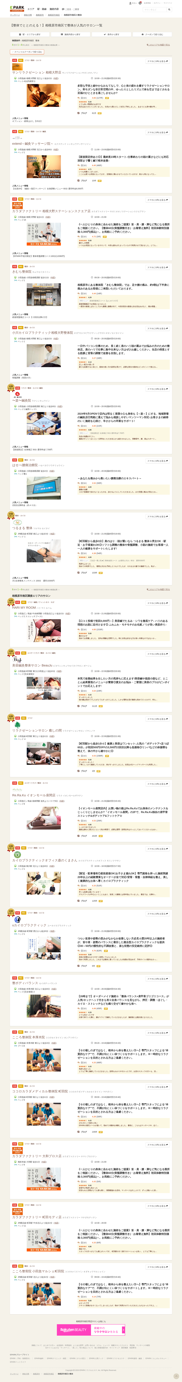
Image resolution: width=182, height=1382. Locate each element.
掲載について (37, 1345)
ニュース (106, 1345)
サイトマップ (114, 1348)
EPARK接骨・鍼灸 (135, 1358)
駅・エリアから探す (30, 34)
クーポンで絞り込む (152, 34)
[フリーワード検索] (155, 9)
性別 (134, 3)
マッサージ (15, 15)
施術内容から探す (70, 34)
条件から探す (111, 34)
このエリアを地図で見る (158, 45)
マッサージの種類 (143, 1345)
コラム (99, 1345)
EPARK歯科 (39, 1358)
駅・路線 (41, 9)
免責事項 (132, 1348)
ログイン (157, 3)
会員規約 (60, 1345)
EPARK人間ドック (96, 1358)
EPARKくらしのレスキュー (156, 1358)
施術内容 (54, 9)
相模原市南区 (54, 15)
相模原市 (40, 15)
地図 (56, 78)
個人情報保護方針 (101, 1348)
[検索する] (169, 9)
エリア (30, 9)
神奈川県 (28, 15)
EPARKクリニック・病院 (56, 1358)
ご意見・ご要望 (70, 9)
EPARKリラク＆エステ (17, 9)
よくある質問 (78, 1345)
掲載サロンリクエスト (119, 1345)
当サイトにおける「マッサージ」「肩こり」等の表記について (69, 1348)
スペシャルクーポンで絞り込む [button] (27, 52)
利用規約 (68, 1345)
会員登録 (147, 3)
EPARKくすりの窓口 (78, 1358)
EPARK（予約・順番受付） (20, 1358)
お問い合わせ (90, 1345)
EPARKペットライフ (18, 1362)
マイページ (168, 3)
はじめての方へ (49, 1345)
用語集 (132, 1345)
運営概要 (124, 1348)
